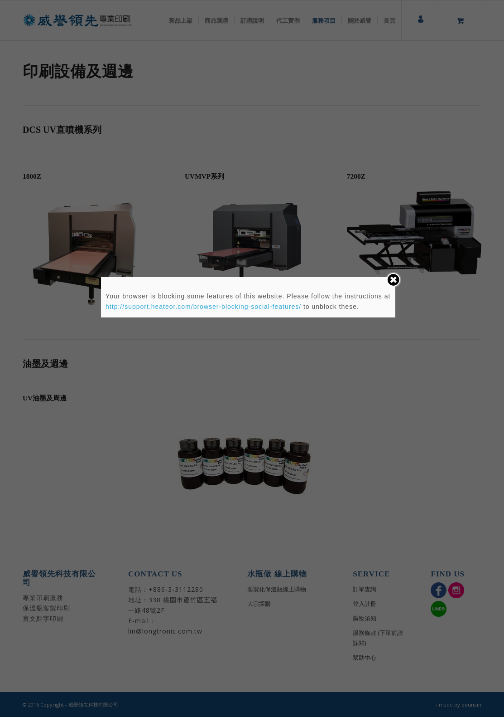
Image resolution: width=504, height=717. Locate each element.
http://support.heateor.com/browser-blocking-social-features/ (203, 306)
